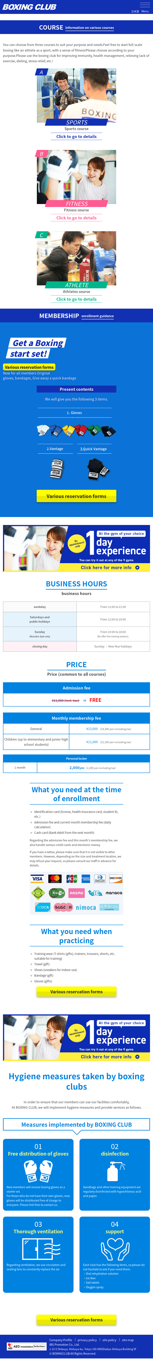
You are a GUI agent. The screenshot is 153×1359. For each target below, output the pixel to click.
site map (128, 1340)
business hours (76, 594)
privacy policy (87, 1340)
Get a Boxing (37, 343)
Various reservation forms (30, 367)
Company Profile (60, 1340)
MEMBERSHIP (76, 315)
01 (38, 1146)
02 (115, 1146)
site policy (110, 1340)
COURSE (76, 27)
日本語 (135, 11)
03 (38, 1224)
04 (115, 1224)
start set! (28, 353)
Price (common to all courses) (76, 674)
